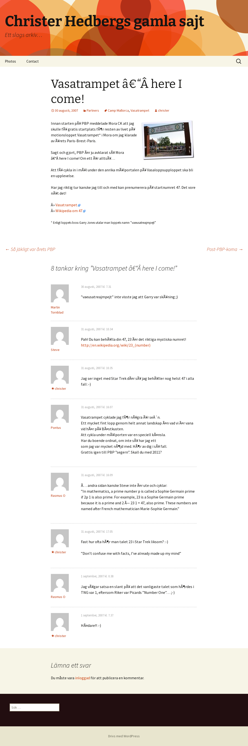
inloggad (82, 677)
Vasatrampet (140, 110)
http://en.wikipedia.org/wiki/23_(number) (115, 345)
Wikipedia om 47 (70, 210)
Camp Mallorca (118, 110)
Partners (93, 110)
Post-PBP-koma (225, 249)
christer (163, 110)
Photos (10, 61)
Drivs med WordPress (124, 736)
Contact (32, 61)
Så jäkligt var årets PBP (30, 249)
